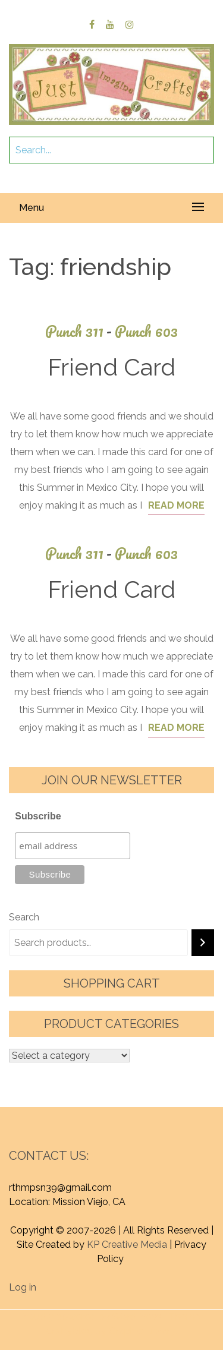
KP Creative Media (127, 1244)
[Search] (202, 942)
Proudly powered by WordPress (90, 1316)
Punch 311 (80, 331)
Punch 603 (146, 331)
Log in (22, 1287)
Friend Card (111, 367)
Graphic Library (142, 1330)
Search (24, 917)
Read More (176, 505)
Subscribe (38, 816)
